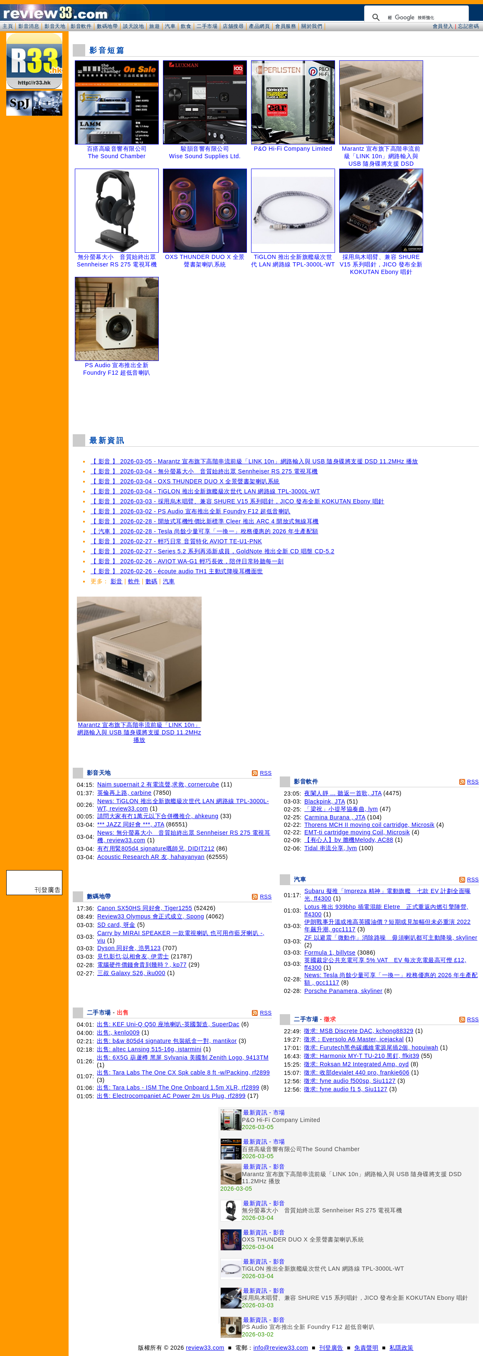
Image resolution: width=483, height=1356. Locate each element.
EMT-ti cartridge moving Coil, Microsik (357, 832)
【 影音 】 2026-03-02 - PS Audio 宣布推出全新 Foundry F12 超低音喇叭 (191, 511)
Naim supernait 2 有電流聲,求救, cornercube (158, 784)
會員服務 (285, 26)
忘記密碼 (468, 26)
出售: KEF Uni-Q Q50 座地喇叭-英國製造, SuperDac (168, 1024)
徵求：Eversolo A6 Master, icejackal (354, 1039)
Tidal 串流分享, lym (330, 848)
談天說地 (133, 26)
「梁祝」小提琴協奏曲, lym (341, 809)
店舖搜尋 (233, 26)
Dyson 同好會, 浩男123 (129, 948)
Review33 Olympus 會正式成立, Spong (150, 916)
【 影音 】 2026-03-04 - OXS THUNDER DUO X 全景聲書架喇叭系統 (185, 481)
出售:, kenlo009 (118, 1032)
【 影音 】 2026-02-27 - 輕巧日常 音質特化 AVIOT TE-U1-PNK (176, 541)
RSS (265, 773)
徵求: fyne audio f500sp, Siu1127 (349, 1080)
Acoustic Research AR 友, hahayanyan (151, 856)
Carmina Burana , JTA (334, 817)
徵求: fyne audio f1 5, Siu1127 (345, 1089)
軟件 (134, 581)
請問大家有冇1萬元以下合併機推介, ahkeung (158, 816)
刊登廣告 (331, 1347)
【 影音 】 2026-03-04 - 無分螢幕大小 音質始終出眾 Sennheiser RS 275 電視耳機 (204, 471)
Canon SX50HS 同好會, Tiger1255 (144, 908)
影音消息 (28, 26)
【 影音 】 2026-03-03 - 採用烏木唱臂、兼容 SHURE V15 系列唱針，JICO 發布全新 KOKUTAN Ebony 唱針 (237, 501)
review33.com (205, 1347)
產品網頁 (259, 26)
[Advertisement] (276, 406)
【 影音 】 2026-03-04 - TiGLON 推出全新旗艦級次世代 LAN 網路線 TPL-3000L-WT (205, 491)
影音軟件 (81, 26)
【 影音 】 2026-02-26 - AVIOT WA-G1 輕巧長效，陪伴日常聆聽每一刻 (187, 561)
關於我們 (311, 26)
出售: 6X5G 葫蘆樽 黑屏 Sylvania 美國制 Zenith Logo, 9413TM (183, 1057)
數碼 (151, 581)
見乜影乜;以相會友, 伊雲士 (133, 956)
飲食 (186, 26)
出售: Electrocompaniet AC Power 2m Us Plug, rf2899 (171, 1095)
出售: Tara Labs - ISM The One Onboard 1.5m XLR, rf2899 (178, 1087)
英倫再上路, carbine (124, 792)
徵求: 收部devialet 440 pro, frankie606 (356, 1072)
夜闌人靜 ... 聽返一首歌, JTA (343, 793)
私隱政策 (401, 1347)
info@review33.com (281, 1347)
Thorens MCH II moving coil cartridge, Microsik (369, 824)
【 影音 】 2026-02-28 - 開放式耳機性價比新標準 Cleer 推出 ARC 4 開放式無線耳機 (205, 521)
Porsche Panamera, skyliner (343, 991)
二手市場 (207, 26)
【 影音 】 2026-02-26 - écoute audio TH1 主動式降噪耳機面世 (177, 571)
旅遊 (154, 26)
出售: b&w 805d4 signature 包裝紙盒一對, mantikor (167, 1041)
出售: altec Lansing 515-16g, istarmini (149, 1049)
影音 (117, 581)
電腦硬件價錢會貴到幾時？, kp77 (142, 964)
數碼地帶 (107, 26)
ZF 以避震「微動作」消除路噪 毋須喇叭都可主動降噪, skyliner (390, 937)
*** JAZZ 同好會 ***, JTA (130, 824)
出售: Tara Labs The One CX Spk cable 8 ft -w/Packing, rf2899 (183, 1072)
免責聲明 (366, 1347)
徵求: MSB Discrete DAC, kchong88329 (358, 1031)
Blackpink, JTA (324, 801)
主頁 (7, 26)
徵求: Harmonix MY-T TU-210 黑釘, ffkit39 (361, 1055)
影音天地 (54, 26)
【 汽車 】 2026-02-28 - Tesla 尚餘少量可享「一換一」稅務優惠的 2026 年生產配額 (204, 531)
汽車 (170, 26)
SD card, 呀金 (116, 924)
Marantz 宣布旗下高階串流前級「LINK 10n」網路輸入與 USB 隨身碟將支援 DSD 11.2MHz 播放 (139, 729)
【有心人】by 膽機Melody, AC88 (348, 839)
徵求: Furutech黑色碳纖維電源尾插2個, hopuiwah (371, 1047)
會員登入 (443, 26)
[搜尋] (415, 17)
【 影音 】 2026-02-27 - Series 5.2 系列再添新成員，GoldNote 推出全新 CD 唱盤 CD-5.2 (212, 551)
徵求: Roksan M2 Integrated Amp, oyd (356, 1064)
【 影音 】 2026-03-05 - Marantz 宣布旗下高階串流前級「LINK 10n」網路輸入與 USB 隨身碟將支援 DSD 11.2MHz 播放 (254, 461)
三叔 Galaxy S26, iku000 (131, 973)
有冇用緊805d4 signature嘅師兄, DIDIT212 (155, 848)
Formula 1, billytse (329, 952)
